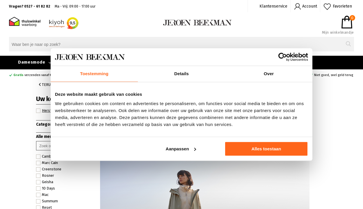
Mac (42, 194)
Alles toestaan (266, 148)
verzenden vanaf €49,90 (36, 75)
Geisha (44, 182)
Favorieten (342, 6)
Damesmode (31, 62)
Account (309, 6)
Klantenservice (273, 6)
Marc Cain (47, 163)
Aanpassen (181, 148)
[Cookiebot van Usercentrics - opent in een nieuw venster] (282, 57)
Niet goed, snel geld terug (333, 75)
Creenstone (48, 169)
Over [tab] (269, 73)
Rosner (45, 175)
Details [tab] (181, 73)
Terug (46, 84)
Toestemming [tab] (94, 73)
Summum (47, 201)
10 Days (45, 188)
